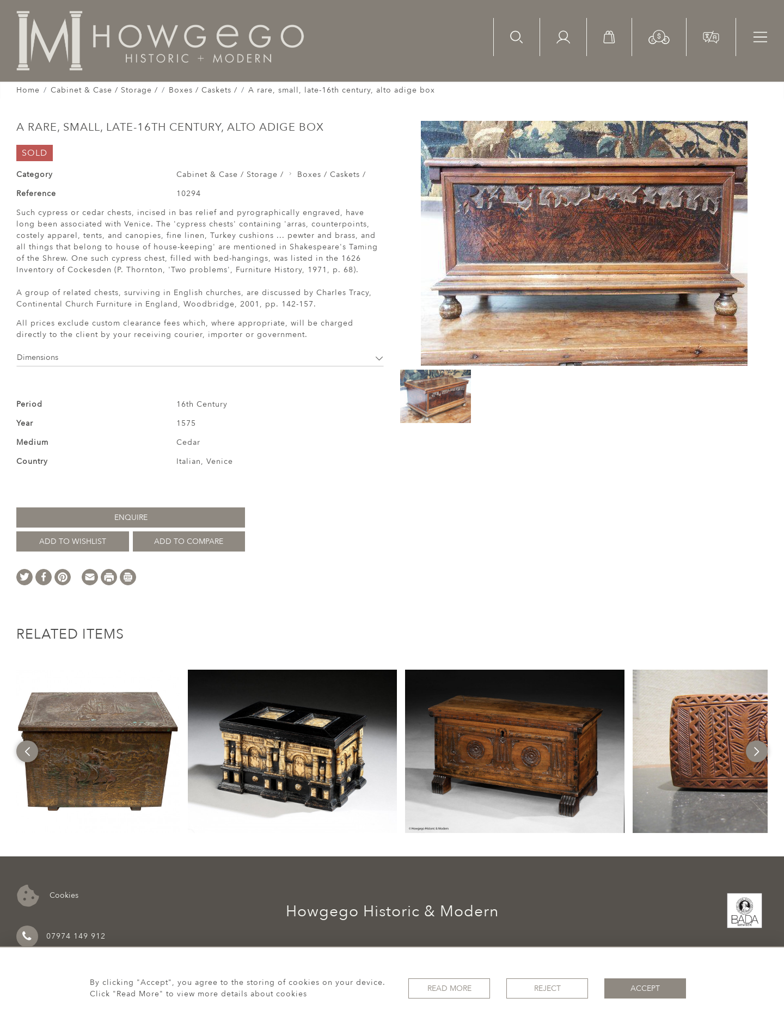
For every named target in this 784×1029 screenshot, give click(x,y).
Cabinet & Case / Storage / (104, 90)
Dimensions (200, 357)
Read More (449, 988)
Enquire (131, 517)
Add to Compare (188, 541)
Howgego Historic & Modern (392, 911)
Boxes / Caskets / (203, 90)
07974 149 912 (61, 936)
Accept (645, 988)
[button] (659, 36)
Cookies (47, 896)
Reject (547, 988)
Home (28, 90)
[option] (98, 751)
